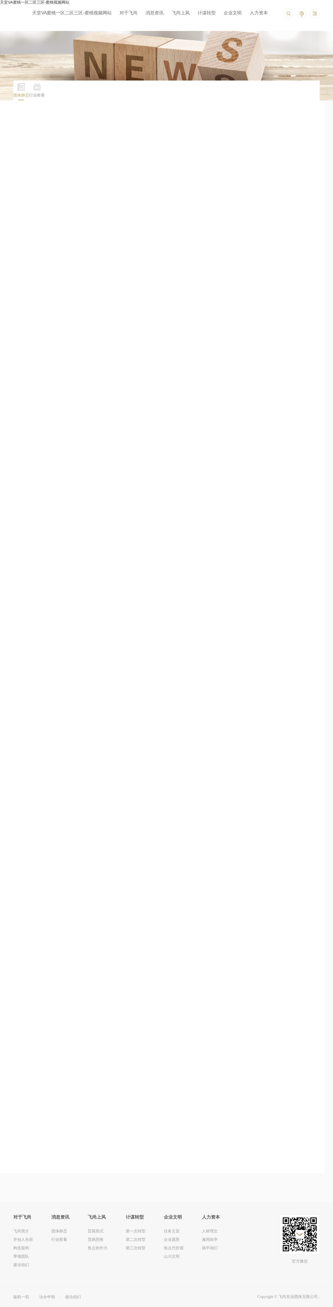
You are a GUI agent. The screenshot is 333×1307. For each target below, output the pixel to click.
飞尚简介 (21, 1231)
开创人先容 (23, 1239)
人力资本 (259, 12)
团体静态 (59, 1231)
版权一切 (21, 1297)
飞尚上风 (181, 12)
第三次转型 (135, 1248)
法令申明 (47, 1297)
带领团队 (21, 1256)
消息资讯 (154, 12)
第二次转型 (135, 1239)
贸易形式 (95, 1231)
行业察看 (59, 1239)
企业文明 (233, 12)
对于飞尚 (129, 12)
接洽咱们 (21, 1265)
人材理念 (210, 1231)
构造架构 (21, 1248)
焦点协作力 (97, 1248)
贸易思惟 (95, 1239)
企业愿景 (172, 1239)
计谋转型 (207, 12)
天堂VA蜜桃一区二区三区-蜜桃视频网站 (71, 12)
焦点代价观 (174, 1248)
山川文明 (172, 1256)
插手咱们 (210, 1248)
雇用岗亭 (210, 1239)
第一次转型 (135, 1231)
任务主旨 (172, 1231)
